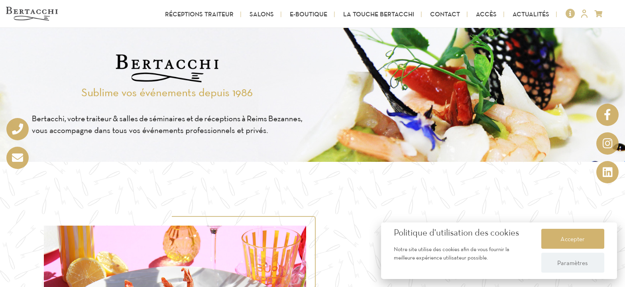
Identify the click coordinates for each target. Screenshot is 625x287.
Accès (486, 14)
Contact (445, 14)
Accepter (572, 239)
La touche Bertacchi (378, 14)
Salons (262, 14)
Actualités (531, 14)
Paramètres (572, 263)
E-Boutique (308, 14)
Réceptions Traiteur (199, 14)
